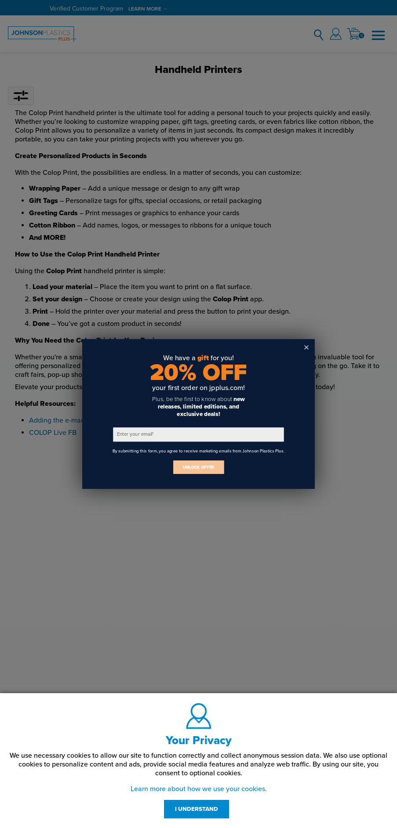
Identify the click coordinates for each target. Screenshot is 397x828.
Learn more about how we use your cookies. (199, 789)
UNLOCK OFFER (199, 467)
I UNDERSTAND (196, 809)
